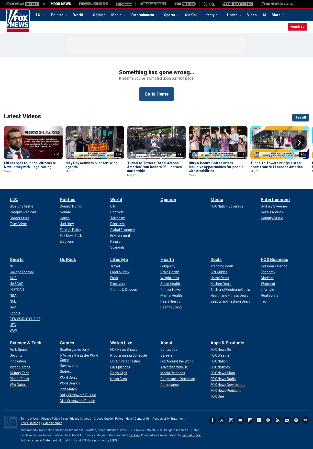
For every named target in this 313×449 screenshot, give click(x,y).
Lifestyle (210, 15)
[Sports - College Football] (22, 272)
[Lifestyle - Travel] (115, 266)
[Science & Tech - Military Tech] (19, 373)
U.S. (38, 15)
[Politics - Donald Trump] (71, 206)
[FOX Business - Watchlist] (268, 284)
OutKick (191, 15)
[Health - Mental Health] (171, 295)
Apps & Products (227, 342)
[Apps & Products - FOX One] (217, 396)
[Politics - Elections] (67, 241)
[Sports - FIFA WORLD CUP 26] (25, 319)
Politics (57, 15)
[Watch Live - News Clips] (118, 379)
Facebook (212, 420)
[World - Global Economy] (122, 230)
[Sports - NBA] (13, 295)
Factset (134, 435)
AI (264, 15)
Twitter (221, 420)
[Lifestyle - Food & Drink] (119, 272)
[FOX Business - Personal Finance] (274, 266)
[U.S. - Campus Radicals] (23, 212)
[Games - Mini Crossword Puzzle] (77, 401)
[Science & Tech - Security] (16, 355)
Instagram (231, 420)
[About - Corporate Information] (177, 379)
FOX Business (274, 259)
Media (116, 15)
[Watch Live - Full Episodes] (120, 367)
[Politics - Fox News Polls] (71, 236)
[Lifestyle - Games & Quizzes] (124, 290)
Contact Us (142, 418)
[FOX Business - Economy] (268, 272)
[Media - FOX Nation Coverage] (227, 206)
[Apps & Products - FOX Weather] (221, 355)
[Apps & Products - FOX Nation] (219, 361)
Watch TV (297, 27)
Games (67, 342)
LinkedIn (259, 420)
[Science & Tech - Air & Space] (19, 349)
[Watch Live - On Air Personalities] (125, 361)
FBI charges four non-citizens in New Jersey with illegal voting (30, 165)
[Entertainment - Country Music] (272, 218)
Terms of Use (30, 418)
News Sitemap (30, 423)
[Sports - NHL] (13, 301)
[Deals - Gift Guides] (219, 272)
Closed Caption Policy (108, 418)
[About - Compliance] (169, 385)
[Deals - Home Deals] (220, 278)
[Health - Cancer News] (170, 290)
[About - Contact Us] (168, 349)
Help (129, 418)
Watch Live (121, 342)
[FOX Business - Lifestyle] (267, 290)
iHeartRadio (305, 420)
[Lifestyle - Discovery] (117, 284)
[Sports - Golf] (13, 307)
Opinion (99, 15)
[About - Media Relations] (172, 373)
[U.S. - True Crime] (18, 224)
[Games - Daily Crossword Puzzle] (78, 395)
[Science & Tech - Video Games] (20, 367)
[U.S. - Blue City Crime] (21, 206)
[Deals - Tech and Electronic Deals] (230, 290)
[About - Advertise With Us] (174, 367)
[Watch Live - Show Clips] (118, 373)
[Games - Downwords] (69, 366)
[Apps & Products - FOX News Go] (221, 349)
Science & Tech (25, 342)
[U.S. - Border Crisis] (19, 218)
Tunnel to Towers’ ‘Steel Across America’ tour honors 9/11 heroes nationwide (154, 167)
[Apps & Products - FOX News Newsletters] (228, 385)
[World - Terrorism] (117, 218)
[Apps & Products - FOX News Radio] (223, 379)
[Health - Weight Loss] (169, 278)
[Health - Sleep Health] (170, 284)
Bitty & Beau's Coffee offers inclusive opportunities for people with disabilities (216, 167)
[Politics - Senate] (65, 212)
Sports (170, 15)
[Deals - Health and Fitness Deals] (229, 295)
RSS (277, 420)
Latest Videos (22, 116)
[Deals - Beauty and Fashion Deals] (230, 301)
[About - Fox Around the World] (176, 361)
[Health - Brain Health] (169, 272)
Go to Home (156, 94)
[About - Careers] (166, 355)
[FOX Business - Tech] (264, 301)
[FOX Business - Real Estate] (270, 295)
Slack (268, 420)
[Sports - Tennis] (15, 313)
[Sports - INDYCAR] (17, 290)
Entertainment (143, 15)
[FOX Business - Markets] (267, 278)
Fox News (18, 21)
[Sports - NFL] (12, 266)
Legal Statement (46, 440)
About (166, 342)
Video (252, 15)
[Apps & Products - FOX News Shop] (223, 373)
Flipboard (249, 420)
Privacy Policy (50, 418)
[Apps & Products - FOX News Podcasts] (226, 391)
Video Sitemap (52, 423)
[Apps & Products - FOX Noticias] (220, 367)
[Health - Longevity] (167, 266)
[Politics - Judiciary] (67, 224)
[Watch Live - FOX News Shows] (123, 349)
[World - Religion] (116, 241)
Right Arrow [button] (299, 143)
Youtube (240, 420)
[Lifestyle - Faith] (114, 278)
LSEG (113, 440)
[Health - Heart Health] (170, 301)
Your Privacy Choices (77, 418)
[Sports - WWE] (14, 331)
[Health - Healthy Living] (171, 307)
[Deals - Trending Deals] (222, 266)
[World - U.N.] (113, 206)
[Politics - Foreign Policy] (70, 230)
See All (300, 117)
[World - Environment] (120, 236)
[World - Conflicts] (117, 212)
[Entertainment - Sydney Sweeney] (274, 206)
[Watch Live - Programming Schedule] (128, 355)
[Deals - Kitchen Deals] (221, 284)
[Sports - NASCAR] (16, 284)
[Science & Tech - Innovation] (18, 361)
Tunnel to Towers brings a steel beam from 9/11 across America (276, 165)
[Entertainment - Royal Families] (272, 212)
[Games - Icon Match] (68, 389)
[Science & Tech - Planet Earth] (19, 379)
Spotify (296, 420)
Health (232, 15)
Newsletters (287, 420)
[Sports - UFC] (13, 325)
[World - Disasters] (117, 224)
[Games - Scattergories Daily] (74, 349)
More (276, 15)
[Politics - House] (65, 218)
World (78, 15)
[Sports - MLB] (13, 278)
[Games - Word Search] (70, 383)
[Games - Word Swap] (69, 377)
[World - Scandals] (117, 247)
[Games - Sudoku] (66, 371)
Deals (216, 259)
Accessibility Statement (168, 418)
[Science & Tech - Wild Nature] (18, 385)
